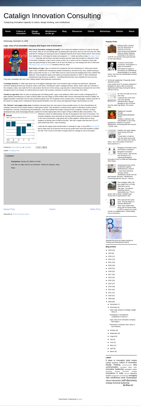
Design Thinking (36, 32)
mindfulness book (117, 378)
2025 (110, 250)
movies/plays (131, 378)
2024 (110, 253)
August (112, 336)
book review (131, 360)
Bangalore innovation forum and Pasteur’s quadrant (126, 148)
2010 (110, 295)
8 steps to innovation (115, 360)
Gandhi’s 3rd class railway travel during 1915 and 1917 (126, 132)
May (111, 345)
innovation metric (131, 369)
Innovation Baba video (128, 367)
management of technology (119, 375)
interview (126, 373)
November (114, 307)
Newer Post (9, 209)
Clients (91, 31)
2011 (110, 292)
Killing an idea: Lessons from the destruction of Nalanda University (125, 47)
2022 (110, 259)
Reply (13, 168)
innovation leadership (115, 369)
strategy (109, 383)
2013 (110, 286)
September (114, 333)
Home (8, 31)
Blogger (79, 399)
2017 (110, 274)
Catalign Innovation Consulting (52, 16)
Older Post (95, 209)
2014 (110, 283)
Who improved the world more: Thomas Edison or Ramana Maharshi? (125, 201)
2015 (110, 280)
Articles (119, 31)
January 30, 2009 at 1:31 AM (30, 161)
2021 (110, 262)
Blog (64, 31)
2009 (110, 298)
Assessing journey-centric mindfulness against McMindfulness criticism (126, 167)
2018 (110, 271)
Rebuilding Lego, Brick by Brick (39, 64)
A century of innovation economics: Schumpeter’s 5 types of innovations (127, 64)
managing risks (14, 150)
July (111, 339)
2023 (110, 256)
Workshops (105, 31)
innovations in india (114, 373)
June (112, 342)
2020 (110, 265)
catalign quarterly (112, 363)
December (114, 304)
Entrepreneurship (127, 365)
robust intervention (113, 381)
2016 (110, 277)
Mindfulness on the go (51, 32)
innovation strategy (130, 371)
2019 (110, 268)
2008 (110, 302)
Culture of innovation (21, 32)
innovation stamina (113, 371)
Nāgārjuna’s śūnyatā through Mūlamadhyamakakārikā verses (125, 114)
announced (95, 126)
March (112, 351)
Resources (77, 31)
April (112, 348)
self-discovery (129, 380)
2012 (110, 289)
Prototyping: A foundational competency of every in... (119, 316)
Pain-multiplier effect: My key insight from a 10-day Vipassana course (126, 184)
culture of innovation (128, 362)
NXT (69, 56)
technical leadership (121, 383)
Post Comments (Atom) (21, 214)
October (113, 330)
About (131, 31)
